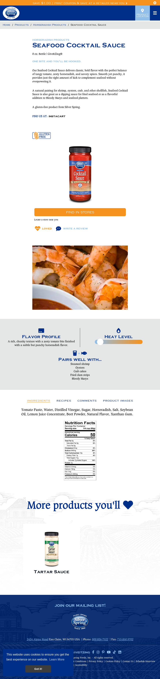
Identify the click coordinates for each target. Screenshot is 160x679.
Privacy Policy (96, 661)
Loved (43, 228)
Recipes (63, 400)
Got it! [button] (38, 668)
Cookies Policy (112, 661)
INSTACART (57, 116)
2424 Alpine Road (37, 639)
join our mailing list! (80, 605)
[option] (51, 551)
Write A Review (72, 228)
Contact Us (128, 661)
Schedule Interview (145, 661)
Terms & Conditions (76, 661)
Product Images (118, 400)
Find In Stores (80, 212)
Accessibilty (81, 665)
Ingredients (38, 400)
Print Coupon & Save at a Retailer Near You (90, 3)
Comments (87, 400)
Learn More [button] (56, 659)
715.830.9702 (125, 639)
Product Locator (142, 13)
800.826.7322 (100, 639)
